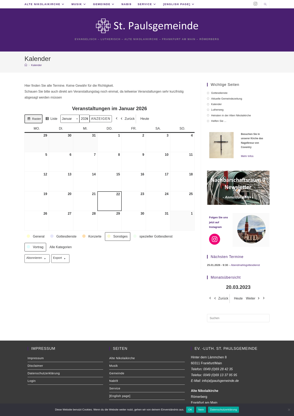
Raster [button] (33, 119)
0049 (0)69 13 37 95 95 (220, 375)
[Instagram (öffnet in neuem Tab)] (255, 4)
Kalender (36, 65)
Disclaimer (35, 365)
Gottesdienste (219, 92)
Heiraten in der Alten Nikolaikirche (231, 115)
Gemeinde (116, 373)
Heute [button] (143, 118)
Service (114, 388)
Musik (113, 365)
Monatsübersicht (226, 277)
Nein (201, 409)
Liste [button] (50, 119)
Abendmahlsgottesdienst (245, 265)
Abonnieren (37, 258)
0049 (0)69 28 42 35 (218, 369)
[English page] (119, 396)
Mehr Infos (247, 156)
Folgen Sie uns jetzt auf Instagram (218, 222)
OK (190, 409)
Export (60, 258)
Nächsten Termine (227, 257)
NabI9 (113, 380)
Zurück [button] (127, 118)
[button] (35, 236)
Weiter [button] (254, 298)
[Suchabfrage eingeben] (238, 318)
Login (32, 380)
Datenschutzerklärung (44, 373)
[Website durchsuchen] (265, 4)
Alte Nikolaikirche (122, 358)
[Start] (25, 65)
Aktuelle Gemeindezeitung (226, 98)
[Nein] (289, 410)
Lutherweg (217, 109)
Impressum (36, 358)
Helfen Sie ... (218, 120)
